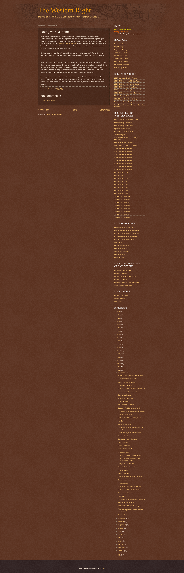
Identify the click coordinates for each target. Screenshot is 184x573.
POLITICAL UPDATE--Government (130, 455)
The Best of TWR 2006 (122, 217)
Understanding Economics (123, 123)
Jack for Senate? (123, 473)
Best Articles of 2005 (121, 193)
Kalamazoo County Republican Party (126, 282)
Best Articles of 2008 (121, 184)
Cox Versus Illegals (124, 395)
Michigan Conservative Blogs (124, 239)
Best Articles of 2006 (121, 190)
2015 (118, 344)
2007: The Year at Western (123, 166)
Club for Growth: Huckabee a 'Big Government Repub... (129, 459)
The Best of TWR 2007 (122, 214)
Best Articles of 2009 (121, 181)
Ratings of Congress (121, 248)
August (121, 528)
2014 (118, 347)
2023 (118, 318)
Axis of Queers (123, 483)
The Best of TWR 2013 (122, 196)
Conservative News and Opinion (125, 227)
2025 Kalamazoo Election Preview (125, 78)
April (120, 541)
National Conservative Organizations (126, 230)
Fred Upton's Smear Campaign (124, 102)
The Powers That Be (121, 59)
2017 (118, 337)
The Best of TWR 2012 (122, 199)
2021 (118, 325)
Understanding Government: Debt (129, 432)
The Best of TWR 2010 (122, 205)
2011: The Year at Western (123, 154)
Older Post (105, 110)
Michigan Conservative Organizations (126, 233)
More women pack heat (126, 502)
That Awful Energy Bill (125, 398)
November (122, 518)
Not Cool (121, 421)
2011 (118, 357)
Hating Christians (124, 446)
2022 (118, 321)
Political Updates (120, 44)
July (119, 531)
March (120, 544)
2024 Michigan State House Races (126, 87)
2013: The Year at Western (123, 148)
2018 (118, 334)
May (120, 538)
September (122, 525)
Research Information (121, 245)
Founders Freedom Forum (123, 270)
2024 (118, 315)
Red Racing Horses (120, 68)
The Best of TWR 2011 (122, 202)
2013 (118, 351)
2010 (118, 360)
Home (74, 110)
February (121, 547)
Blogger (102, 568)
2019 (118, 331)
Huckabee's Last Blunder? (127, 379)
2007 (118, 370)
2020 (118, 328)
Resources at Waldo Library (123, 142)
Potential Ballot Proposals (126, 467)
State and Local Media (121, 251)
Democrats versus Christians (127, 439)
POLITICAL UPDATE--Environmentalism (131, 388)
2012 (118, 354)
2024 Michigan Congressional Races (126, 84)
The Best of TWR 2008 (122, 211)
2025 (118, 312)
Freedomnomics (123, 401)
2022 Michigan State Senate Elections (127, 93)
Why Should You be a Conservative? (126, 120)
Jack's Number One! (125, 449)
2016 (118, 341)
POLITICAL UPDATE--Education (129, 489)
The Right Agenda (120, 135)
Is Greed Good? (123, 452)
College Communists (125, 414)
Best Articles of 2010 (121, 178)
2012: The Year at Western (123, 151)
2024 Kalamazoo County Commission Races (129, 90)
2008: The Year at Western (123, 163)
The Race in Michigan (125, 493)
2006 (118, 555)
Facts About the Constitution (123, 131)
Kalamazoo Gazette (121, 295)
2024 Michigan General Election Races (127, 81)
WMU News (118, 301)
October (121, 521)
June (120, 534)
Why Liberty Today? (121, 62)
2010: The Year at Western (123, 157)
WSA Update (122, 514)
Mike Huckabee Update (126, 405)
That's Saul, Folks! (120, 53)
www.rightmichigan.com (67, 43)
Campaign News (119, 254)
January (121, 551)
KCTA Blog (121, 496)
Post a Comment (49, 100)
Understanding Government (123, 125)
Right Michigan (119, 47)
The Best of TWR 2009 (122, 208)
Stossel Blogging (123, 436)
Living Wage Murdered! (126, 463)
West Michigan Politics (121, 56)
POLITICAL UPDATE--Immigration (129, 418)
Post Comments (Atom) (55, 114)
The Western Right (64, 10)
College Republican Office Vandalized (130, 477)
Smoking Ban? (123, 470)
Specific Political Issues (122, 129)
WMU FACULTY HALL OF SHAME (126, 145)
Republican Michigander (122, 50)
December (122, 373)
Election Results (119, 257)
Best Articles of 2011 (121, 175)
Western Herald (119, 298)
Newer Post (43, 110)
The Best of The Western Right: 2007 (130, 375)
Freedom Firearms (120, 279)
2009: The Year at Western (123, 160)
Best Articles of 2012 (121, 172)
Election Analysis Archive (122, 96)
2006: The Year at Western (123, 169)
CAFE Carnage (123, 442)
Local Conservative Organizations (125, 236)
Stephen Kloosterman (121, 65)
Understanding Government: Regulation (131, 499)
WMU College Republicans (123, 285)
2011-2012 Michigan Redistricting (125, 99)
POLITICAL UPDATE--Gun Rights (129, 506)
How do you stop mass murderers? (130, 486)
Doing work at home (125, 480)
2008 (118, 367)
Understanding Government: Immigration (131, 411)
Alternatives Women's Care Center (126, 276)
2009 (118, 364)
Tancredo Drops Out (125, 424)
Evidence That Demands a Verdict (129, 408)
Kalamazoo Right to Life (122, 273)
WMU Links (118, 242)
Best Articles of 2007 (121, 187)
